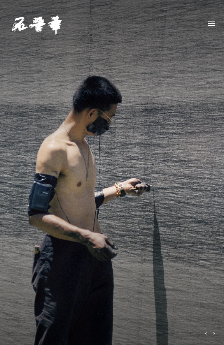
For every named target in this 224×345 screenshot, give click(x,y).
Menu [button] (210, 24)
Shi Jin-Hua (38, 23)
